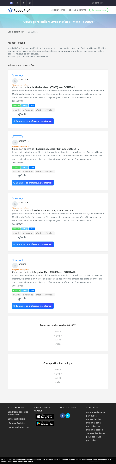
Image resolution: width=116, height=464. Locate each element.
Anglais (58, 344)
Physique (58, 335)
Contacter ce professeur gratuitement (32, 121)
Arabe (58, 339)
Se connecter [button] (99, 2)
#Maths (16, 110)
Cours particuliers (16, 31)
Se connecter (58, 10)
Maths (58, 331)
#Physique (28, 110)
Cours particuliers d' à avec (43, 210)
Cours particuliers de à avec (44, 87)
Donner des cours (99, 10)
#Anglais (49, 110)
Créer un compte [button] (77, 10)
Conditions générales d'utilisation (18, 413)
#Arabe (39, 110)
